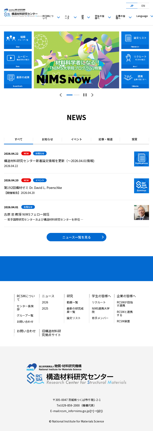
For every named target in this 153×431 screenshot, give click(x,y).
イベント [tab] (76, 139)
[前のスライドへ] (61, 95)
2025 (45, 300)
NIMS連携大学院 (101, 302)
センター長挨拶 (25, 300)
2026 (45, 294)
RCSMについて (48, 17)
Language (142, 16)
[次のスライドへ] (91, 95)
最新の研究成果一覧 (75, 302)
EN (143, 6)
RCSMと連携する (125, 305)
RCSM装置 (123, 313)
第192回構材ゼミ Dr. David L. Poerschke (33, 187)
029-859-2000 (70, 398)
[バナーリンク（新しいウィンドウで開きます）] (17, 267)
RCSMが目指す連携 (125, 296)
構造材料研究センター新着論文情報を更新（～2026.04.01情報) (49, 160)
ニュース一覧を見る (76, 237)
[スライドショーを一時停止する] (84, 94)
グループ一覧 (25, 307)
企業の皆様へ (120, 17)
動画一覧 (72, 294)
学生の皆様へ (99, 17)
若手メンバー (100, 310)
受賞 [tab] (134, 139)
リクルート (99, 294)
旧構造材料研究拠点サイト (51, 325)
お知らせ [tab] (47, 139)
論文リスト (74, 310)
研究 (82, 17)
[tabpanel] (76, 59)
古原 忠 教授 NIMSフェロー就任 (26, 214)
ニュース (67, 17)
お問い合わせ (25, 313)
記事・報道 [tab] (106, 139)
